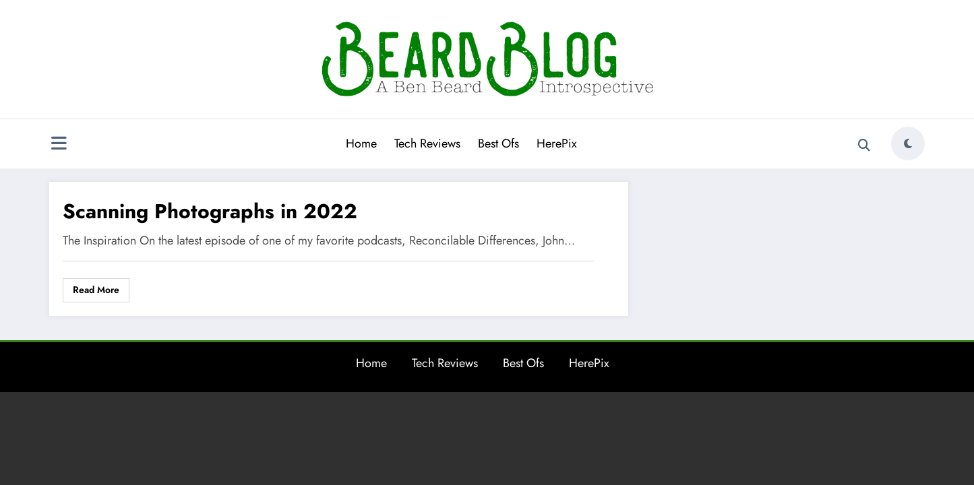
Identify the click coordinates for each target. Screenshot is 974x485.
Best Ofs (498, 143)
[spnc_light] (908, 143)
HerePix (557, 143)
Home (361, 143)
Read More (96, 289)
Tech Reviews (427, 143)
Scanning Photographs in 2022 (210, 211)
